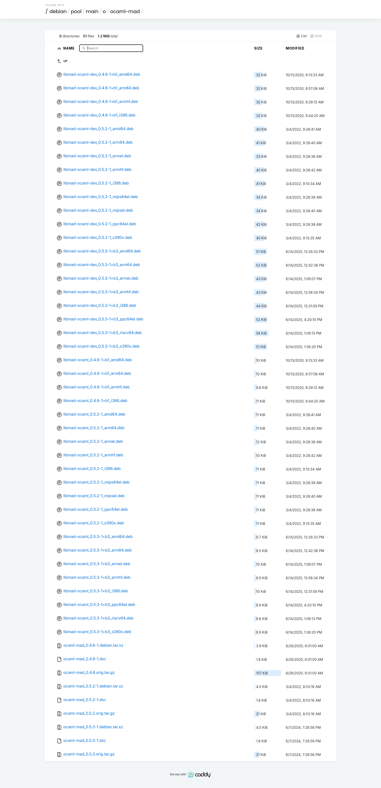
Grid (316, 36)
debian (58, 11)
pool (76, 11)
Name (69, 48)
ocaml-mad (125, 11)
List (301, 36)
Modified (295, 48)
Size (258, 48)
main (92, 11)
